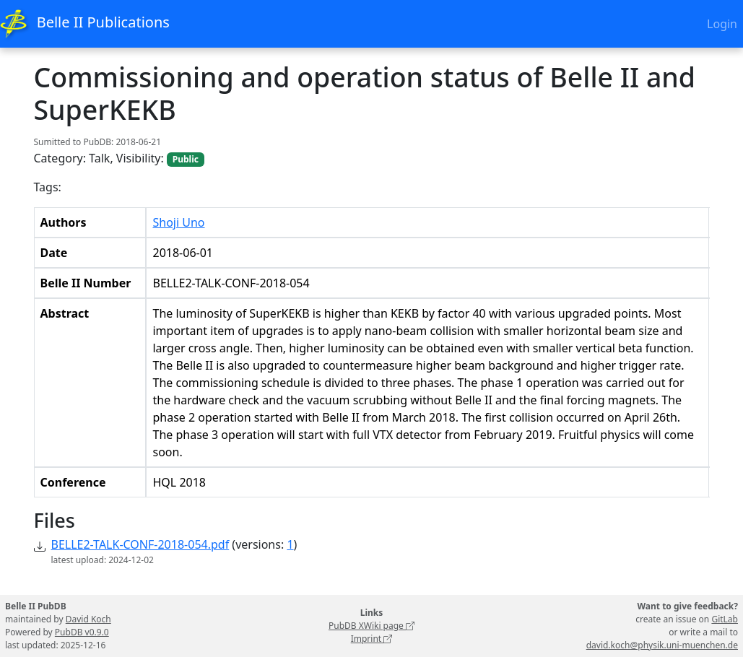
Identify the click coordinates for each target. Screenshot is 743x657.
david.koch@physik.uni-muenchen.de (662, 645)
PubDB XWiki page (371, 625)
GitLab (724, 619)
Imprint (372, 638)
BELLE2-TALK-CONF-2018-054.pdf (140, 544)
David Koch (88, 619)
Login (722, 24)
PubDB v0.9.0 (82, 632)
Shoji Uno (178, 222)
